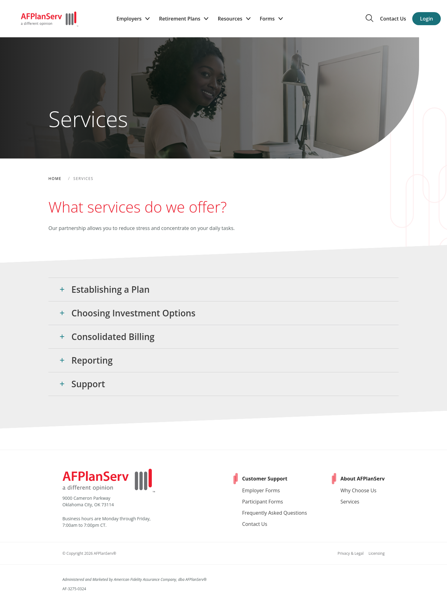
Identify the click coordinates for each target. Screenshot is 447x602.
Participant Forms (262, 501)
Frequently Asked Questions (274, 512)
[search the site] (369, 20)
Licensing (376, 553)
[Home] (49, 18)
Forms (271, 18)
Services (350, 501)
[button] (223, 289)
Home (54, 178)
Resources (234, 18)
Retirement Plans (183, 18)
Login (426, 18)
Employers (133, 18)
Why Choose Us (359, 490)
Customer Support (264, 478)
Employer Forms (261, 490)
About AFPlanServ (363, 478)
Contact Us (393, 18)
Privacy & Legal (350, 553)
